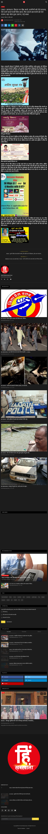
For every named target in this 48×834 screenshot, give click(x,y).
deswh (8, 600)
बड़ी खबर (3, 6)
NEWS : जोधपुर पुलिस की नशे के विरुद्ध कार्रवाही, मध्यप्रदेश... (17, 721)
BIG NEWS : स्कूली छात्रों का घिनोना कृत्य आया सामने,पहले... (20, 794)
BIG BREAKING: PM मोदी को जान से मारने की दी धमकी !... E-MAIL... (16, 352)
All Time (39, 631)
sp (11, 600)
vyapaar (3, 600)
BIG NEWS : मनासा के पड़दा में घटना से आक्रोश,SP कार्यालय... (20, 642)
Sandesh (19, 597)
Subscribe (35, 819)
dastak (43, 597)
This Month (24, 631)
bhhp (10, 597)
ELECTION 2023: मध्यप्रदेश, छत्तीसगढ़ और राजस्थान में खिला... (21, 584)
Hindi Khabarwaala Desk (7, 20)
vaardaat (28, 597)
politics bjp (34, 597)
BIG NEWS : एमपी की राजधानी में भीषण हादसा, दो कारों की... (14, 385)
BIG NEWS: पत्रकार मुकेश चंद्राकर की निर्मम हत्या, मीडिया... (13, 318)
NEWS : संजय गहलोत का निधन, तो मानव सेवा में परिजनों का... (20, 649)
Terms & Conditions (21, 828)
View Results (9, 622)
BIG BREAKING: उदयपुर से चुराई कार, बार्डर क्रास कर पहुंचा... (14, 486)
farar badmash (4, 597)
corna (14, 597)
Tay (39, 597)
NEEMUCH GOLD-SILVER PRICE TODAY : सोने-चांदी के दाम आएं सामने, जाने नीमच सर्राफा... (24, 259)
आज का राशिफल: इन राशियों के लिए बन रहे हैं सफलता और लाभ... (20, 800)
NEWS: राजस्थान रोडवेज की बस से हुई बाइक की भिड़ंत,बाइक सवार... (21, 788)
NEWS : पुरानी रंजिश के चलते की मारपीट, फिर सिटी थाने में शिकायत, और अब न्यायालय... (24, 254)
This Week (9, 631)
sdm (24, 597)
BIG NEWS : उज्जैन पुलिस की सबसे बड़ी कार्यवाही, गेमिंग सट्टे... (14, 419)
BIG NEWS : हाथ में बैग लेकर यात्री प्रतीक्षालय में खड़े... (19, 656)
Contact (28, 828)
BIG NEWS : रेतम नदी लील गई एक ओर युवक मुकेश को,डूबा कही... (15, 453)
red (22, 600)
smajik (15, 600)
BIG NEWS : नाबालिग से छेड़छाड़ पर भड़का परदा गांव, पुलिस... (20, 636)
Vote (3, 622)
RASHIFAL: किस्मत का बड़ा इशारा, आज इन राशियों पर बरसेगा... (21, 663)
